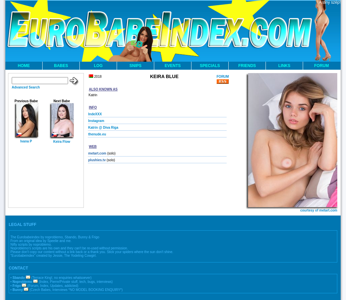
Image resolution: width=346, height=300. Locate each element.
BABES (61, 65)
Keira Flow (61, 141)
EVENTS (173, 65)
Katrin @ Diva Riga (103, 127)
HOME (24, 65)
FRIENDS (247, 65)
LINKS (284, 65)
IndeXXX (95, 114)
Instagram (96, 121)
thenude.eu (97, 134)
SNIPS (135, 65)
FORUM (321, 65)
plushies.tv (97, 160)
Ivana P (26, 141)
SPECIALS (210, 65)
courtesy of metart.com (318, 210)
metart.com (97, 153)
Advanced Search (26, 87)
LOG (98, 65)
